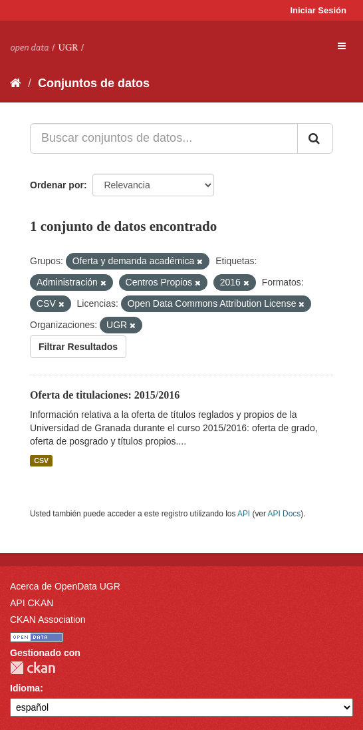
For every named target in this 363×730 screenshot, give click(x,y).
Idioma (25, 688)
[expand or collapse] (341, 46)
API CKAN (31, 603)
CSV (41, 460)
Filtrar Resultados (78, 346)
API (243, 513)
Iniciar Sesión (318, 10)
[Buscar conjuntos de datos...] (164, 138)
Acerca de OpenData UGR (65, 586)
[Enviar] (315, 138)
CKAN (32, 668)
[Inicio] (15, 83)
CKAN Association (48, 619)
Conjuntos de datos (94, 83)
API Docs (284, 513)
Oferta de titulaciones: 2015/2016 (105, 395)
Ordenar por (57, 185)
